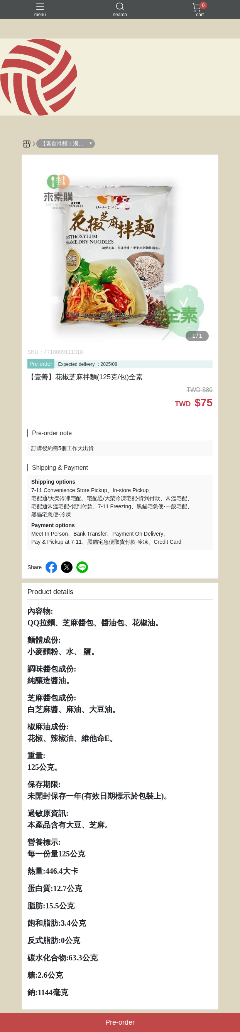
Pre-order (40, 364)
